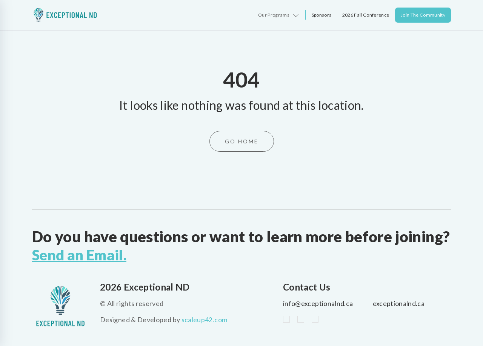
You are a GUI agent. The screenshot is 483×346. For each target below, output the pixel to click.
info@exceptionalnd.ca (318, 303)
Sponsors (321, 15)
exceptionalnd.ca (399, 303)
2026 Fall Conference (365, 15)
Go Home (241, 141)
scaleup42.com (205, 319)
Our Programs (273, 15)
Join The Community (423, 15)
